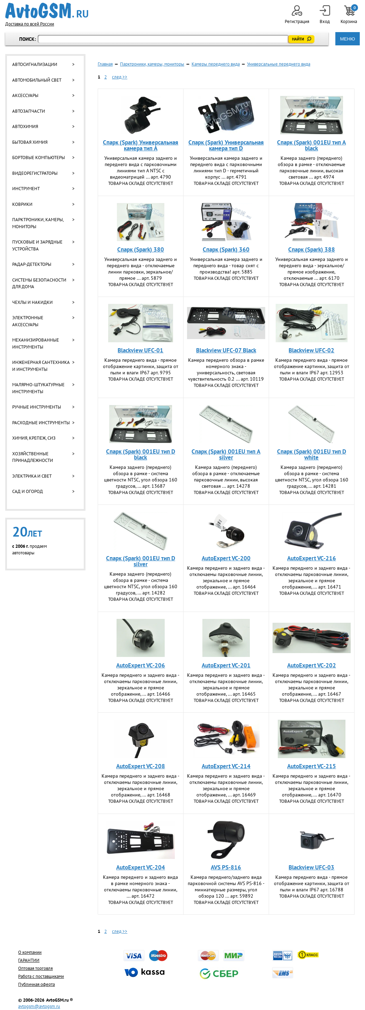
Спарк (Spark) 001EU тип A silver (226, 454)
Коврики (22, 204)
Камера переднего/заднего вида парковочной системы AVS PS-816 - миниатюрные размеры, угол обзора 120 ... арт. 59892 (226, 886)
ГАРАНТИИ (28, 960)
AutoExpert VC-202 (311, 665)
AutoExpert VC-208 (140, 766)
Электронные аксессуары (27, 321)
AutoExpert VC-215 (311, 766)
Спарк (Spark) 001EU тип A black (311, 145)
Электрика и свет (32, 476)
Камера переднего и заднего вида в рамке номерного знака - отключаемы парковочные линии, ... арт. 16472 (140, 886)
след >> (119, 77)
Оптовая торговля (35, 968)
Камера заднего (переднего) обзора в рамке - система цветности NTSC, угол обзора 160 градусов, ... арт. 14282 (140, 583)
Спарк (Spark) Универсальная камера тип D (226, 145)
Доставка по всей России (29, 24)
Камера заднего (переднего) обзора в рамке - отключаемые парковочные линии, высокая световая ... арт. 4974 (311, 167)
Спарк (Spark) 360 (226, 249)
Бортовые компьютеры (38, 157)
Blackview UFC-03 (311, 867)
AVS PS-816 (226, 867)
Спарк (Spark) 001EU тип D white (311, 454)
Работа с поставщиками (41, 976)
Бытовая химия (29, 142)
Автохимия (25, 126)
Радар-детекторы (31, 264)
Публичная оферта (36, 984)
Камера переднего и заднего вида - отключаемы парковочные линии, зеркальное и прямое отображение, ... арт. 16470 (311, 785)
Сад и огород (27, 491)
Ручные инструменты (36, 407)
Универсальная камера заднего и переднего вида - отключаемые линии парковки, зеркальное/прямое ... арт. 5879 (140, 268)
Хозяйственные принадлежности (32, 457)
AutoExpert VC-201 (226, 665)
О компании (30, 952)
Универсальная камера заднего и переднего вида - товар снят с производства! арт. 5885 (226, 265)
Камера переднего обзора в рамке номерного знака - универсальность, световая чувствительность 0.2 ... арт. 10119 (226, 369)
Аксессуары (25, 95)
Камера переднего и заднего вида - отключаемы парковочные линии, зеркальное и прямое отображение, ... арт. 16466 (140, 684)
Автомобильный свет (36, 80)
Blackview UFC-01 (140, 350)
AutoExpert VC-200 (226, 558)
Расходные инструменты (41, 423)
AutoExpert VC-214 (226, 766)
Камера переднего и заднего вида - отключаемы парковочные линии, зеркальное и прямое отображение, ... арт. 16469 (226, 785)
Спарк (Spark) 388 (311, 249)
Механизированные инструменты (35, 343)
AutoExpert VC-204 (140, 867)
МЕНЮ (347, 39)
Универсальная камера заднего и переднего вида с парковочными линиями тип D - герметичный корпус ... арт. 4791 (226, 167)
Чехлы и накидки (32, 302)
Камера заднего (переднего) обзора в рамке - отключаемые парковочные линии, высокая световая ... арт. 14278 (226, 476)
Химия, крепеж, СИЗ (33, 438)
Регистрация (297, 14)
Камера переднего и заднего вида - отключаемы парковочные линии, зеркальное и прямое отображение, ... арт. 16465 (226, 684)
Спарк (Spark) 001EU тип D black (140, 454)
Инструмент (26, 189)
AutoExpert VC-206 (140, 665)
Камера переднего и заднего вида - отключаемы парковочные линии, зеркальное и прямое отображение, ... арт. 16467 (311, 684)
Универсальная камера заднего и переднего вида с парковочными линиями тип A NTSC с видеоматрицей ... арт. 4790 (140, 167)
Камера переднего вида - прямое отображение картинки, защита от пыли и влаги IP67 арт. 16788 (311, 883)
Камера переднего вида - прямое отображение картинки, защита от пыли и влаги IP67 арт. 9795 (140, 366)
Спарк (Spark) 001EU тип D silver (140, 561)
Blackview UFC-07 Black (226, 350)
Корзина (349, 14)
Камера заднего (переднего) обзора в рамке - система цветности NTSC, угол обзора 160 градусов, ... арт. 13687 (140, 476)
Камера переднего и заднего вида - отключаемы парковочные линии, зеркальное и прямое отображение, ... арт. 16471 (311, 577)
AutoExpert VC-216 (311, 558)
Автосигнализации (34, 64)
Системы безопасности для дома (39, 283)
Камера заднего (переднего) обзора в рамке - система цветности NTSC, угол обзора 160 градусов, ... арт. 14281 (311, 476)
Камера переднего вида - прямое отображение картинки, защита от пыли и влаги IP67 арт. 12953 (311, 366)
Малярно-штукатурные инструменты (38, 388)
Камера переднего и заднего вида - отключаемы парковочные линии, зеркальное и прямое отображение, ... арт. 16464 (226, 577)
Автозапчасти (28, 111)
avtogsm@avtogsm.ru (39, 1006)
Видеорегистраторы (35, 173)
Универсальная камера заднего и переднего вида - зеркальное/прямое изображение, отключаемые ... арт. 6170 (311, 268)
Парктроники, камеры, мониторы (38, 223)
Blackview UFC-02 (311, 350)
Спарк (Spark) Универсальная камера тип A (140, 145)
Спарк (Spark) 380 (140, 249)
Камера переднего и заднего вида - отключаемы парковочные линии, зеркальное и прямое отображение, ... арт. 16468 (140, 785)
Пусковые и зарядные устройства (37, 245)
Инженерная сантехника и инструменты (40, 365)
